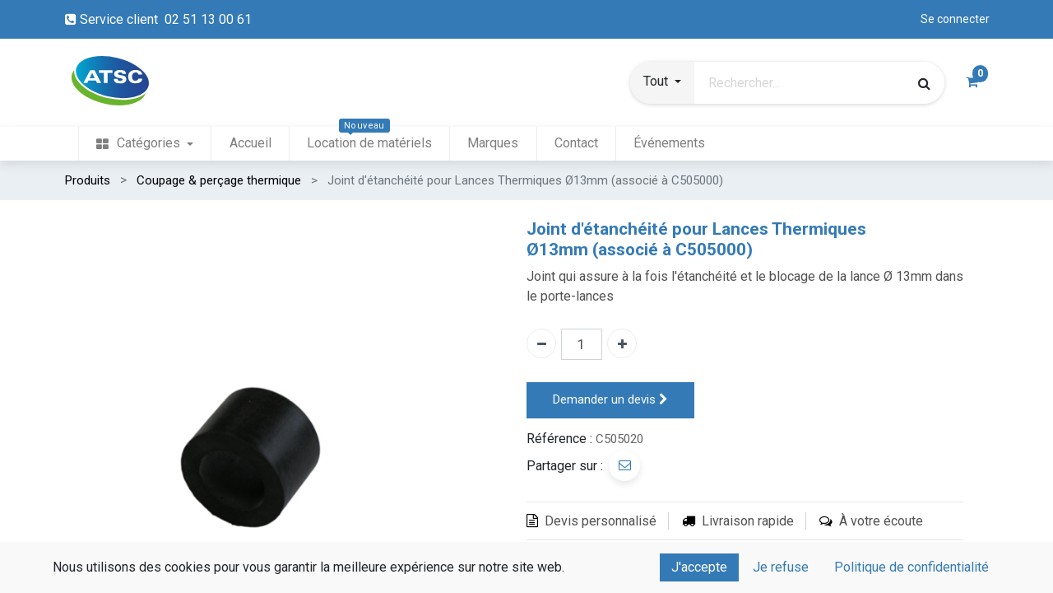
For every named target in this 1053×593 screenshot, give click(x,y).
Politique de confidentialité (911, 567)
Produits (87, 180)
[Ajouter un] (622, 343)
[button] (662, 83)
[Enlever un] (541, 343)
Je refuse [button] (781, 567)
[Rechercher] (924, 83)
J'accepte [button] (699, 567)
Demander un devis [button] (610, 399)
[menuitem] (144, 143)
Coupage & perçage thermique (219, 180)
